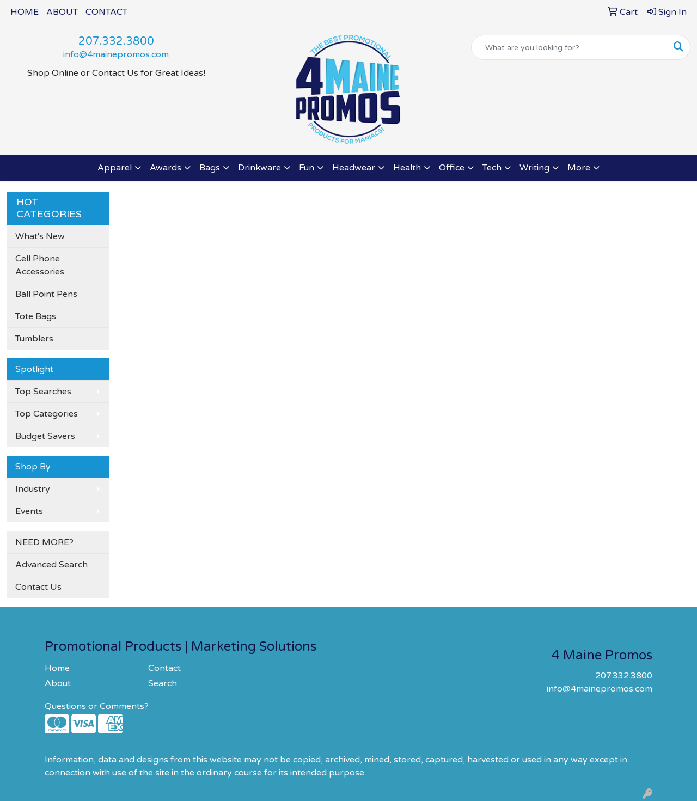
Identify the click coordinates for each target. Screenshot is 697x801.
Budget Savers (45, 436)
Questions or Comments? (97, 706)
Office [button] (451, 167)
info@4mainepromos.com (116, 54)
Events (29, 511)
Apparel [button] (114, 167)
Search (162, 683)
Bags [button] (209, 167)
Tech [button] (492, 167)
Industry (32, 489)
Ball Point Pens (46, 294)
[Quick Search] (569, 47)
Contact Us (38, 587)
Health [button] (407, 167)
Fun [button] (306, 167)
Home (57, 668)
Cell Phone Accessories (39, 265)
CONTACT (106, 12)
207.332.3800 (116, 41)
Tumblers (34, 338)
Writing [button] (534, 167)
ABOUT (62, 12)
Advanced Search (51, 564)
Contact (164, 668)
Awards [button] (165, 167)
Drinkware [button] (259, 167)
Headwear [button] (353, 167)
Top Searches (43, 391)
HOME (24, 12)
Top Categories (46, 413)
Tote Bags (35, 316)
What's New (40, 236)
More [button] (578, 167)
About (58, 683)
